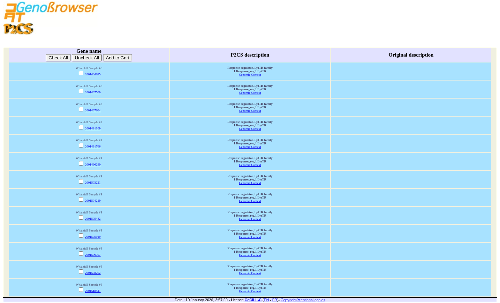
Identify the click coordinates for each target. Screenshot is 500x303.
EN (266, 300)
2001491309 (93, 128)
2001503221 (93, 182)
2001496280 (93, 164)
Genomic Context (250, 74)
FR (274, 300)
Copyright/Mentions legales (303, 300)
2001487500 (93, 92)
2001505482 (93, 218)
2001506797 (93, 254)
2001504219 (93, 200)
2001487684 (93, 110)
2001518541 (93, 291)
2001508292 (93, 273)
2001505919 (93, 236)
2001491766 (93, 146)
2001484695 (93, 74)
